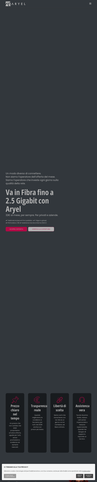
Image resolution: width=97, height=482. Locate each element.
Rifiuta (80, 475)
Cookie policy (86, 471)
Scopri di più (10, 475)
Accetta (89, 476)
